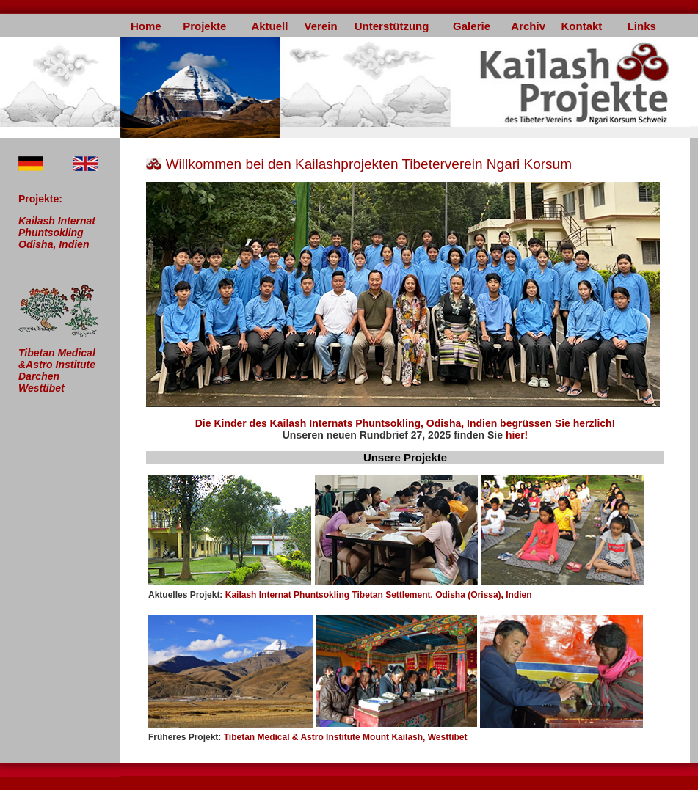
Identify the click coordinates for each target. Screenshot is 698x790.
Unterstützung (392, 26)
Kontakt (581, 26)
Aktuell (269, 26)
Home (146, 26)
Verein (321, 26)
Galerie (471, 26)
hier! (517, 435)
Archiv (528, 26)
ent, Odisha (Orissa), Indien (475, 595)
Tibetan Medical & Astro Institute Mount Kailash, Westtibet (308, 737)
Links (642, 26)
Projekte (204, 26)
